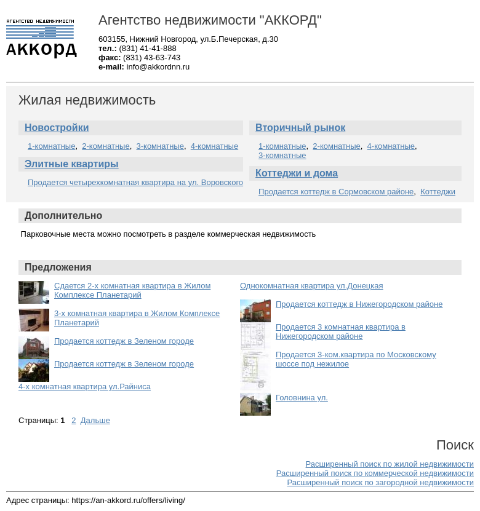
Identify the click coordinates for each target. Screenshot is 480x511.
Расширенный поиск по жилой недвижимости (390, 464)
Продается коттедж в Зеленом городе (124, 341)
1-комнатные (51, 146)
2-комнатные (105, 146)
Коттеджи (437, 191)
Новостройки (57, 127)
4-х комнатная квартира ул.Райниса (84, 386)
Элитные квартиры (72, 164)
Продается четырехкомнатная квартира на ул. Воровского (135, 182)
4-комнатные (214, 146)
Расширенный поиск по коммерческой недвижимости (375, 473)
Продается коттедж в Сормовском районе (336, 191)
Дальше (95, 420)
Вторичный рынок (300, 127)
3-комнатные (160, 146)
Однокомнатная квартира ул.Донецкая (311, 285)
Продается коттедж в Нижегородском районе (359, 304)
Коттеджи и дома (296, 173)
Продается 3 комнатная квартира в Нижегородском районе (341, 331)
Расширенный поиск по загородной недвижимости (380, 482)
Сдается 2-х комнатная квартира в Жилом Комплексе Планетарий (132, 290)
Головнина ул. (302, 397)
